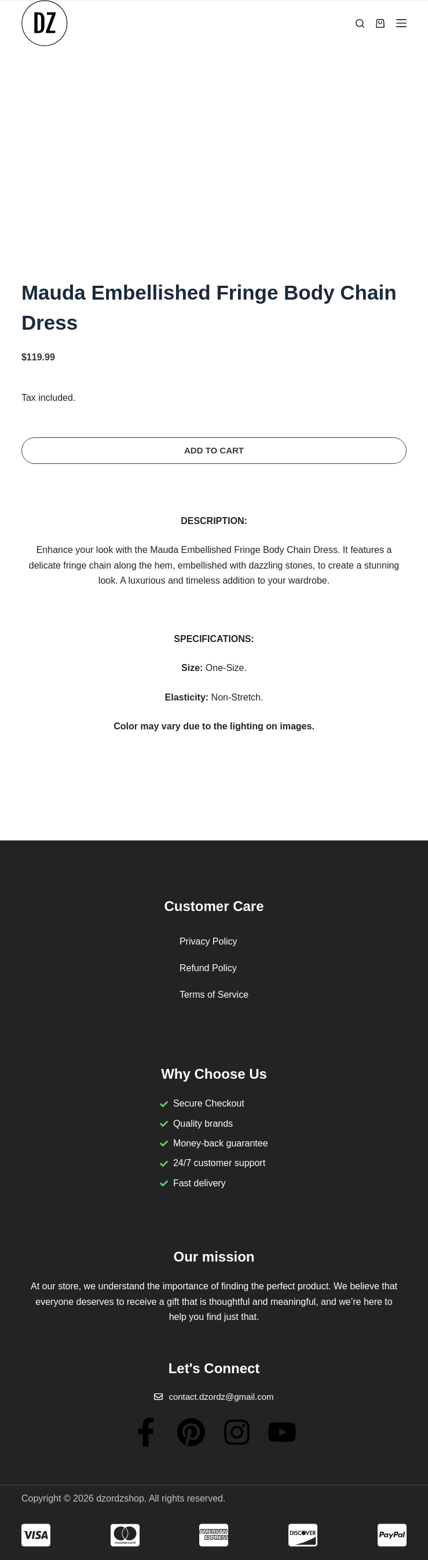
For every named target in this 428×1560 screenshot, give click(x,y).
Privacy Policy (208, 941)
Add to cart (214, 450)
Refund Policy (208, 968)
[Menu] (401, 23)
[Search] (360, 23)
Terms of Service (214, 995)
